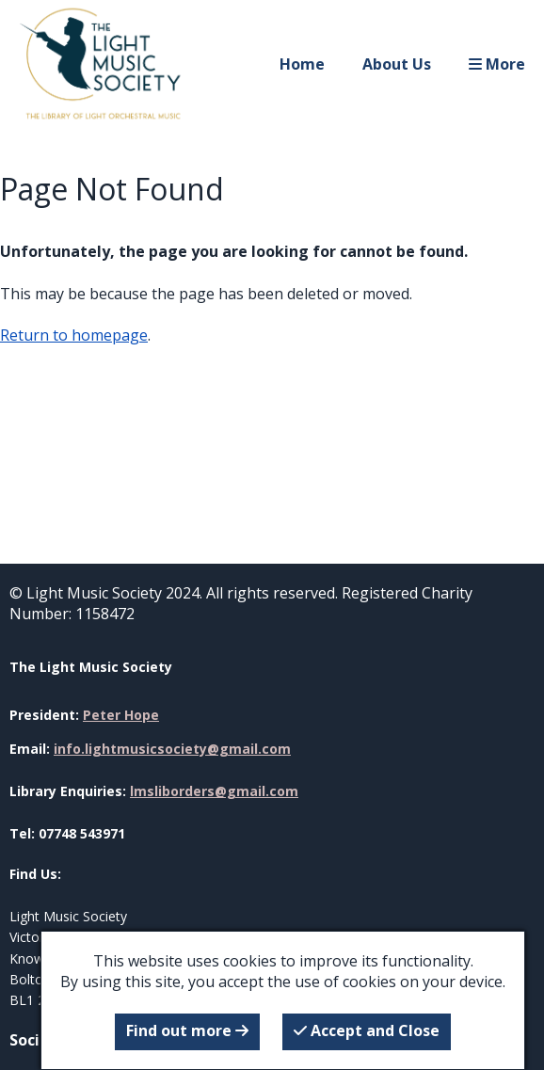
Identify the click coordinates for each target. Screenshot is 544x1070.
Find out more (187, 1030)
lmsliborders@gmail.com (214, 791)
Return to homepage (74, 335)
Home (302, 64)
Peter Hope (121, 715)
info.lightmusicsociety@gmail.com (172, 749)
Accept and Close (367, 1030)
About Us (396, 64)
